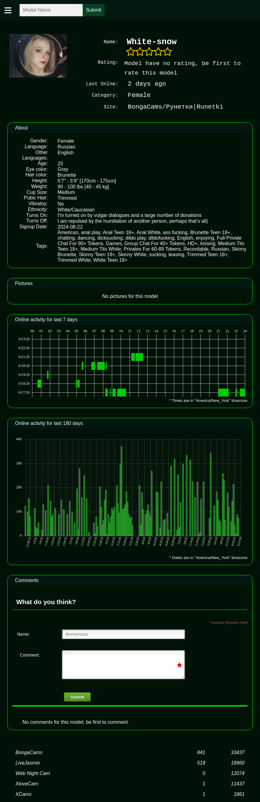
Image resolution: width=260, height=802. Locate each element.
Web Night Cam (32, 773)
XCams (23, 794)
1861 (239, 794)
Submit (77, 697)
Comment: (28, 654)
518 (201, 762)
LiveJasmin (27, 762)
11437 (238, 783)
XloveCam (26, 783)
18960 (238, 762)
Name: (23, 633)
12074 (238, 773)
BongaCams (28, 752)
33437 (238, 752)
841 (201, 752)
